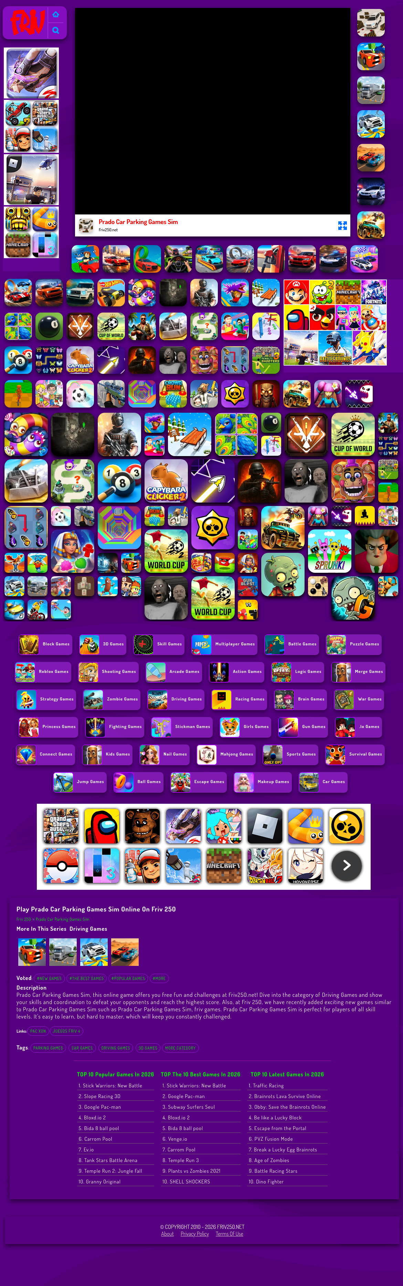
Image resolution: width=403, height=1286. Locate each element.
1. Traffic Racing (266, 1085)
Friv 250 (14, 10)
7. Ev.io (86, 1149)
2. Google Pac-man (184, 1096)
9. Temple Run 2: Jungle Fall (110, 1171)
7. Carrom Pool (179, 1149)
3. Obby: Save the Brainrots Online (287, 1107)
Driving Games (88, 928)
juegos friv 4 (67, 1031)
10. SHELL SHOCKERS (186, 1181)
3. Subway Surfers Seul (189, 1107)
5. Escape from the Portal (277, 1128)
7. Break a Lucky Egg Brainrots (283, 1149)
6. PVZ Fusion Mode (271, 1139)
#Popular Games (128, 978)
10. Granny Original (100, 1181)
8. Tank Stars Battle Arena (108, 1160)
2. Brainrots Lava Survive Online (285, 1096)
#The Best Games (87, 978)
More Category (180, 1048)
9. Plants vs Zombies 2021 (192, 1171)
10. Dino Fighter (266, 1181)
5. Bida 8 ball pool (99, 1128)
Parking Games (48, 1048)
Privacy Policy (195, 1233)
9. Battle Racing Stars (273, 1171)
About (167, 1233)
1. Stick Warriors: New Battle (110, 1085)
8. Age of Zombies (269, 1160)
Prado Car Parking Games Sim (62, 919)
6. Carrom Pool (96, 1139)
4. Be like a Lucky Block (275, 1117)
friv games (207, 1009)
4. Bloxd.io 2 (92, 1117)
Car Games (82, 1048)
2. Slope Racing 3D (100, 1096)
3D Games (148, 1048)
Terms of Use (229, 1233)
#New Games (49, 978)
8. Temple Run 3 (181, 1160)
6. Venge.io (175, 1139)
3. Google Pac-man (100, 1107)
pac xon (38, 1031)
